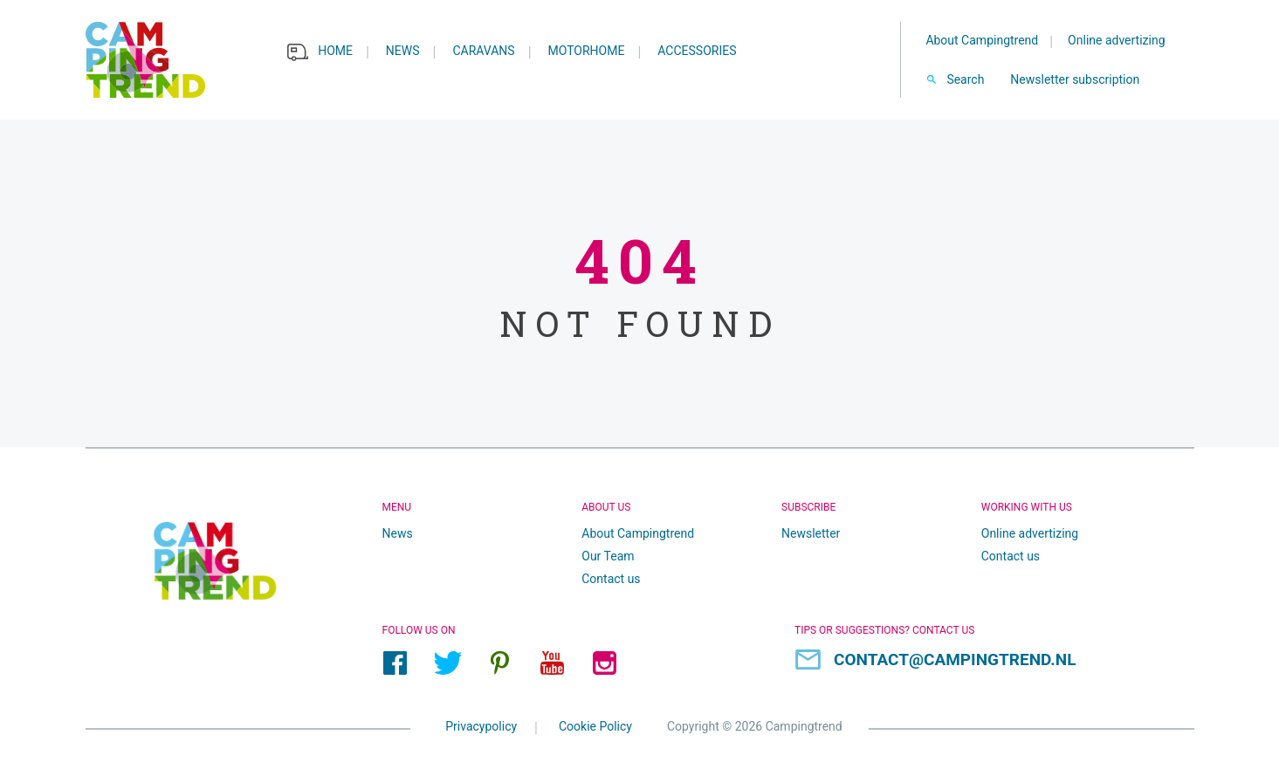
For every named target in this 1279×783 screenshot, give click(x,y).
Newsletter (810, 533)
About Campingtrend (981, 40)
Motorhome (586, 51)
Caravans (483, 51)
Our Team (607, 556)
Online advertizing (1116, 40)
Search (965, 79)
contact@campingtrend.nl (955, 659)
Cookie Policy (595, 725)
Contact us (610, 579)
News (403, 51)
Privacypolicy (481, 725)
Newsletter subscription (1074, 79)
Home (335, 51)
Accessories (696, 51)
